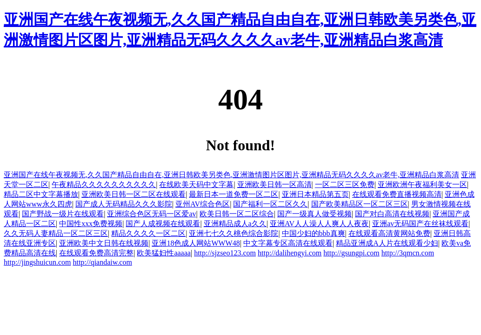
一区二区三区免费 (344, 184)
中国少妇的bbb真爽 (313, 233)
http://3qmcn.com (407, 253)
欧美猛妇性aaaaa (164, 253)
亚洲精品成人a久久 (235, 224)
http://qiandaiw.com (102, 262)
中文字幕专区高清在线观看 (288, 243)
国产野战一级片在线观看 (63, 214)
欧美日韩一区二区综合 (237, 214)
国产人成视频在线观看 (163, 224)
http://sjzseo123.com (225, 253)
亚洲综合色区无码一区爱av (151, 214)
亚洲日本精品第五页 (315, 194)
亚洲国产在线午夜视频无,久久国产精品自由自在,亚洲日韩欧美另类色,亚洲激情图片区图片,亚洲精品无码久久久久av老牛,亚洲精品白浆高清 (231, 175)
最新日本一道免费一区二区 (233, 194)
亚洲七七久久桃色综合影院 (233, 233)
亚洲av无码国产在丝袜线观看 (420, 224)
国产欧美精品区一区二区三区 (359, 204)
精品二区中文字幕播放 (41, 194)
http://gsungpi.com (351, 253)
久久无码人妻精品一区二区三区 (56, 233)
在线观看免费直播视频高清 (396, 194)
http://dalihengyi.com (289, 253)
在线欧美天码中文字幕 (196, 184)
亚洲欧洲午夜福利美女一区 (422, 184)
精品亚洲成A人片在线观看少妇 (387, 243)
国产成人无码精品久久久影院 (123, 204)
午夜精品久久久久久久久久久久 (104, 184)
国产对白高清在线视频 (392, 214)
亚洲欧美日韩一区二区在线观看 (133, 194)
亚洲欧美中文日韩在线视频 (103, 243)
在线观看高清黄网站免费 (389, 233)
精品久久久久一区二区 (148, 233)
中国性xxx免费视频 (90, 224)
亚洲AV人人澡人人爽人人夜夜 (319, 224)
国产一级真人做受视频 (314, 214)
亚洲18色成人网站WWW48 (196, 243)
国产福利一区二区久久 (270, 204)
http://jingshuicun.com (37, 262)
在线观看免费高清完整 (96, 253)
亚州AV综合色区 (202, 204)
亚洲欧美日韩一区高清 (274, 184)
